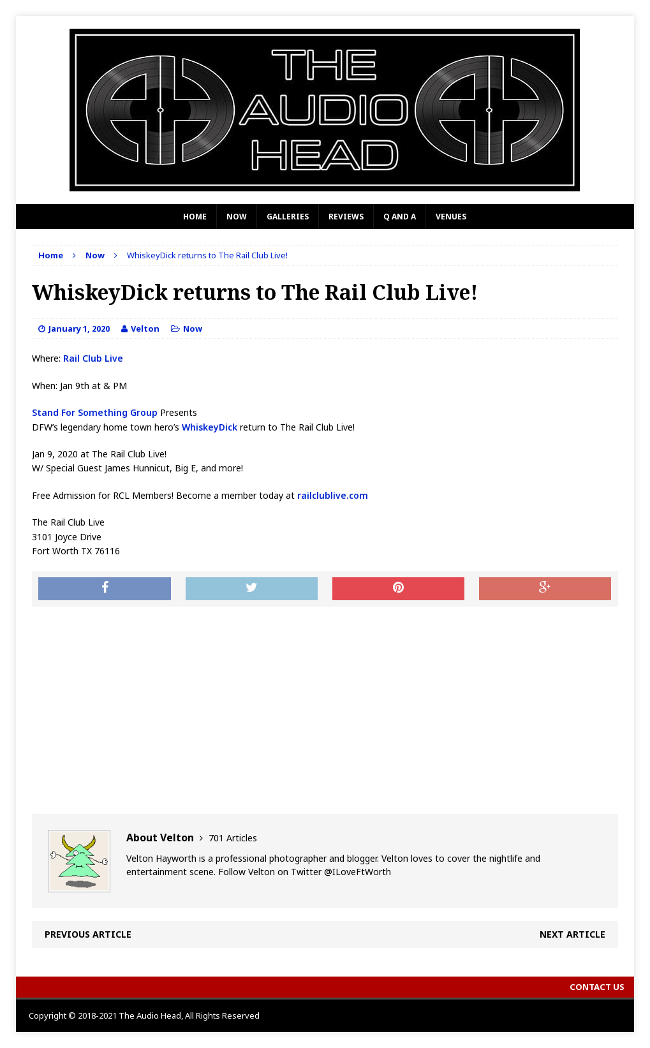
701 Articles (233, 838)
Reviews (346, 216)
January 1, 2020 (79, 328)
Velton (145, 328)
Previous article (88, 934)
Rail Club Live (92, 358)
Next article (572, 934)
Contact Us (597, 987)
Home (195, 216)
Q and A (399, 216)
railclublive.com (332, 495)
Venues (451, 216)
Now (236, 216)
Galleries (288, 216)
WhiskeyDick (209, 427)
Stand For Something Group (95, 412)
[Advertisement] (324, 708)
